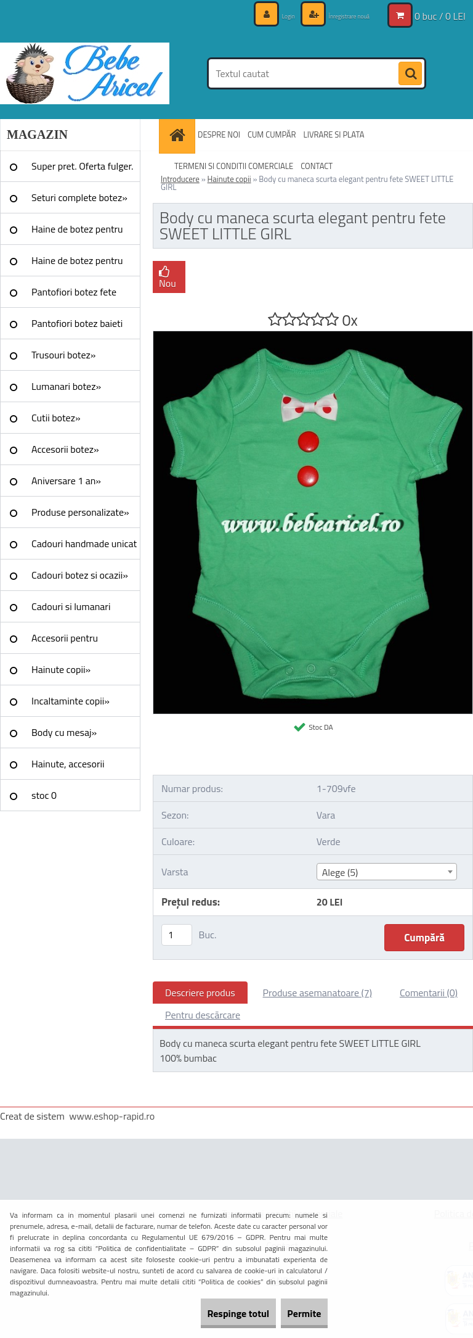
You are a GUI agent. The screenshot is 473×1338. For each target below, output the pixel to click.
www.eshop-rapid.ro (112, 1116)
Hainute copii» (61, 669)
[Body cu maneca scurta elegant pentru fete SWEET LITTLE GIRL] (312, 336)
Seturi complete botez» (79, 197)
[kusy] (176, 935)
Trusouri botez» (63, 354)
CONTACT (317, 166)
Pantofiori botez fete (73, 291)
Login (263, 15)
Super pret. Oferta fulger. (82, 166)
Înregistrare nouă (338, 15)
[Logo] (84, 73)
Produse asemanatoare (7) (317, 992)
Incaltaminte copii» (70, 700)
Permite (295, 1313)
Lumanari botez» (66, 386)
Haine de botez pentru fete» (77, 233)
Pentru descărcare (202, 1014)
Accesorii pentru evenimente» (64, 642)
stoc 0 (44, 795)
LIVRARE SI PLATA (334, 134)
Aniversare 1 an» (66, 480)
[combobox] (387, 871)
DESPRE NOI (219, 134)
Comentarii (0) (429, 992)
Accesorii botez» (65, 449)
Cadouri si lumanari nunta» (70, 610)
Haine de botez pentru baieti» (77, 264)
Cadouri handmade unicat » (84, 548)
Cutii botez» (56, 417)
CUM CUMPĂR (272, 134)
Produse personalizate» (80, 512)
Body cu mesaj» (64, 732)
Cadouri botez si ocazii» (79, 575)
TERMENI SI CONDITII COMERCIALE (233, 166)
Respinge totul (211, 1313)
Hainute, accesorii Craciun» (67, 768)
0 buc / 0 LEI (440, 15)
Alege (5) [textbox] (340, 872)
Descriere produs (200, 992)
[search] (410, 74)
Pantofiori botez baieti (77, 323)
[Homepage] (178, 135)
